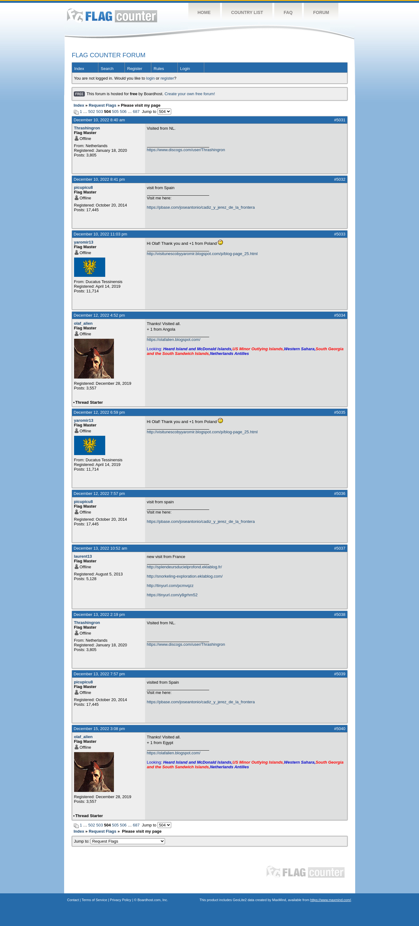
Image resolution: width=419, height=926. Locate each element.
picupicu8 (83, 187)
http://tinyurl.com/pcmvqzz (170, 585)
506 (123, 111)
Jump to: (119, 841)
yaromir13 (83, 242)
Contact (73, 900)
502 (91, 111)
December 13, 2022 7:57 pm (99, 674)
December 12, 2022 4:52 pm (99, 315)
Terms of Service (94, 900)
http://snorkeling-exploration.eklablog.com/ (185, 576)
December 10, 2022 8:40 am (99, 120)
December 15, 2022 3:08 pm (99, 728)
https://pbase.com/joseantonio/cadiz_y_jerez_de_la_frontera (201, 207)
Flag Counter (112, 15)
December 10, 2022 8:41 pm (99, 179)
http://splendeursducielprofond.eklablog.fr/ (184, 567)
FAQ (288, 12)
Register (134, 68)
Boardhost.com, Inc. (153, 900)
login (150, 78)
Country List (247, 12)
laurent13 (83, 556)
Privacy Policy (120, 900)
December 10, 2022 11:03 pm (100, 234)
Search (107, 68)
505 (115, 111)
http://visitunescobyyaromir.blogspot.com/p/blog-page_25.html (202, 253)
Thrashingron (87, 128)
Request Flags (102, 105)
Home (204, 12)
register (167, 78)
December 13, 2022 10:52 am (100, 548)
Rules (159, 68)
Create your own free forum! (190, 93)
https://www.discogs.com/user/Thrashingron (186, 149)
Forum (321, 12)
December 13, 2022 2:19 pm (99, 614)
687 (136, 111)
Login (185, 68)
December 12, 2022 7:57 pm (99, 493)
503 (99, 111)
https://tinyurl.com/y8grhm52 (172, 595)
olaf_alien (83, 323)
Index (79, 68)
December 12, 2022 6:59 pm (99, 412)
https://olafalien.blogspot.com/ (173, 339)
